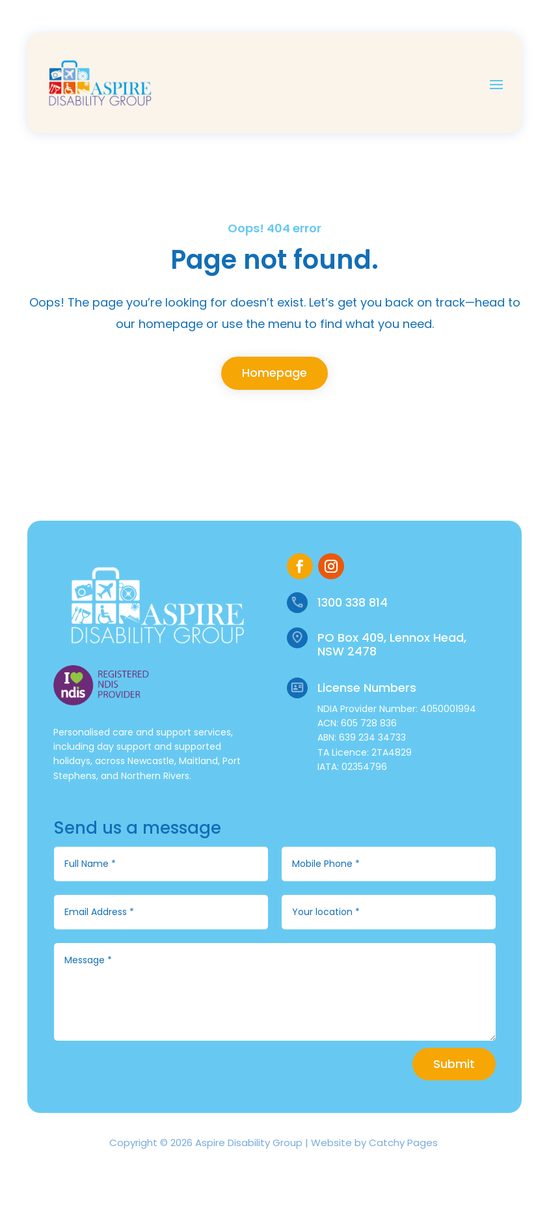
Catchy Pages (403, 1142)
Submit (454, 1064)
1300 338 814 (352, 602)
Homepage (274, 372)
